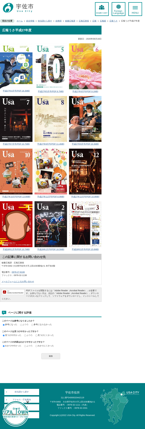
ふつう (24, 324)
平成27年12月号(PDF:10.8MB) (85, 196)
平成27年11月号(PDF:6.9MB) (50, 196)
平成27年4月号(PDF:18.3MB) (16, 91)
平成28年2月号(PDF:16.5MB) (50, 249)
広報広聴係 (84, 21)
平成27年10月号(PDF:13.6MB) (16, 196)
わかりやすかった (12, 346)
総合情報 (30, 21)
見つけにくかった (44, 335)
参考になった (10, 324)
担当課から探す (45, 21)
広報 (94, 21)
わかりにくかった (44, 346)
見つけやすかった (12, 335)
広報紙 (103, 21)
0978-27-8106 (18, 272)
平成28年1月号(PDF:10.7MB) (16, 249)
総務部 (59, 21)
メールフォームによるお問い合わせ (18, 281)
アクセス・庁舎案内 (22, 400)
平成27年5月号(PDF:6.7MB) (51, 91)
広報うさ (113, 21)
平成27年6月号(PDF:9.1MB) (85, 91)
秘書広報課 (70, 21)
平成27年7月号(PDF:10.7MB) (16, 144)
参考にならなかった (41, 324)
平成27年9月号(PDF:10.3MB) (85, 144)
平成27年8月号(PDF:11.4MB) (50, 144)
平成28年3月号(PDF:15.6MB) (85, 249)
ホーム (20, 21)
